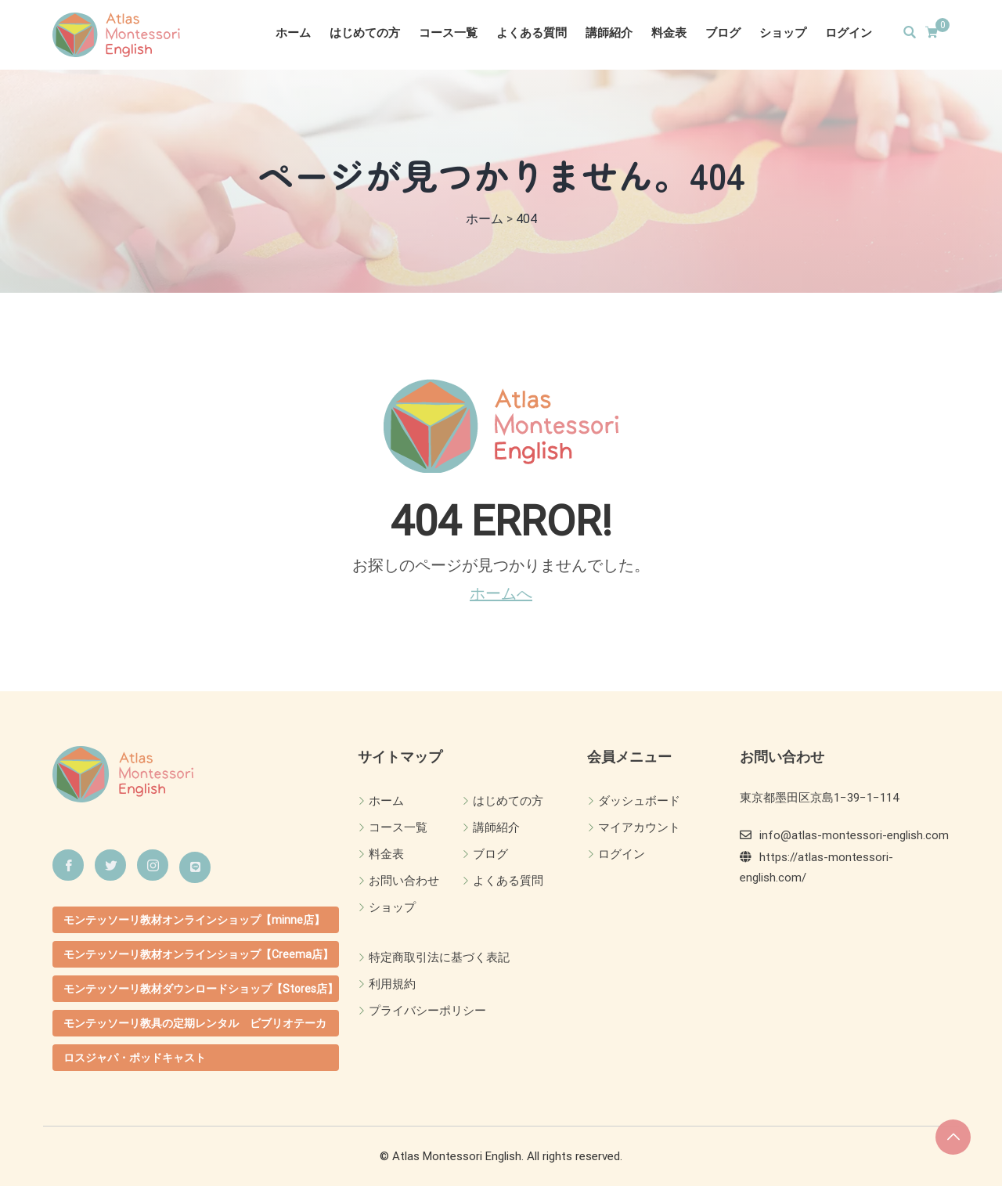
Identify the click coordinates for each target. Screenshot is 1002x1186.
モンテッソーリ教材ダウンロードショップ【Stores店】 (200, 988)
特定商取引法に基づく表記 (439, 957)
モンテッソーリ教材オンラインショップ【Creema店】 (198, 954)
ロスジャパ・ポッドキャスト (134, 1057)
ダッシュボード (639, 801)
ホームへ (501, 593)
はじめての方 (365, 33)
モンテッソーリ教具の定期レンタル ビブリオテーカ (194, 1023)
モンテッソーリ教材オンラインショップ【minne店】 (194, 920)
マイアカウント (639, 827)
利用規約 (392, 984)
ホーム (293, 33)
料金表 (669, 33)
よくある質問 (531, 33)
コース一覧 (448, 33)
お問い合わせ (404, 881)
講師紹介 (609, 33)
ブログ (723, 33)
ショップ (782, 33)
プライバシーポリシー (427, 1011)
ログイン (848, 33)
